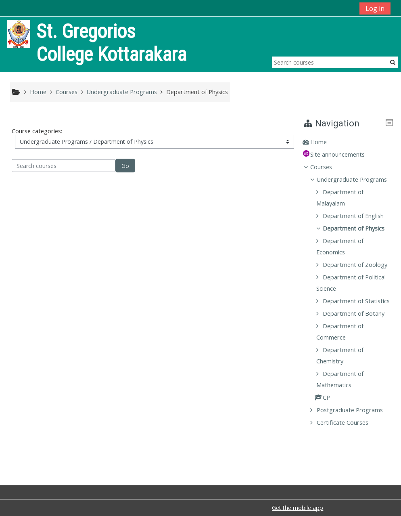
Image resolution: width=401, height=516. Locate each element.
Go (125, 166)
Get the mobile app (297, 508)
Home (324, 142)
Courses (327, 167)
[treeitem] (351, 142)
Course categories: (37, 131)
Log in (374, 8)
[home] (18, 33)
